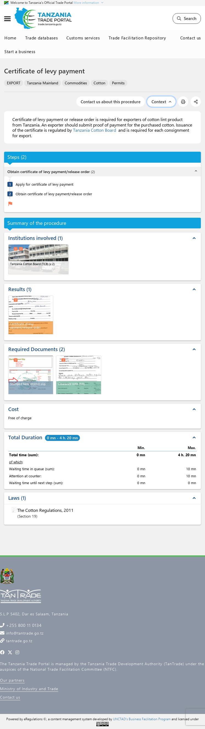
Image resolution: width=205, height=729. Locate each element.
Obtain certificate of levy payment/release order (54, 194)
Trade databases (41, 38)
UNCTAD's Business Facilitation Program (142, 719)
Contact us (190, 38)
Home (10, 38)
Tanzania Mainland (42, 82)
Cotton (99, 82)
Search (186, 18)
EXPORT (13, 82)
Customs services (83, 38)
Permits (118, 82)
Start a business (19, 51)
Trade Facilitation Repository (137, 38)
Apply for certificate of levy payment (44, 184)
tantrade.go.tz (18, 640)
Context (161, 101)
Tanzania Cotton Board (94, 130)
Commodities (76, 82)
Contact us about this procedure (111, 101)
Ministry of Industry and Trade (29, 688)
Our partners (12, 680)
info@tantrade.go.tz (24, 633)
